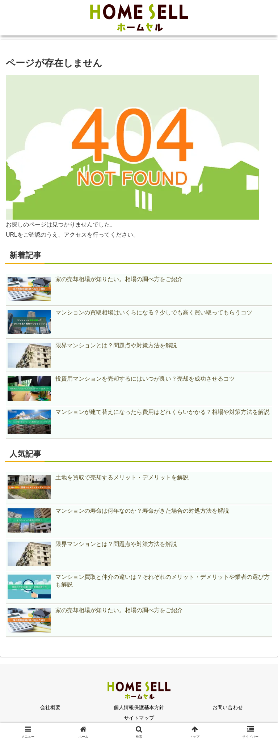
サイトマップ (139, 718)
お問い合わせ (227, 707)
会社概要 (50, 707)
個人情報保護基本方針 (139, 707)
